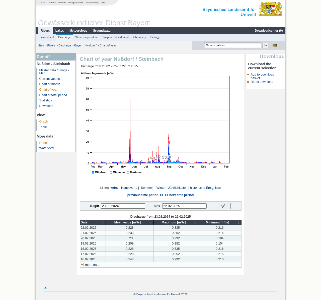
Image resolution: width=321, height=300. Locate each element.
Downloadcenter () (269, 30)
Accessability (92, 2)
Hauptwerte (129, 188)
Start (42, 2)
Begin (94, 206)
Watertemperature (86, 37)
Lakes (59, 30)
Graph (43, 121)
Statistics (45, 100)
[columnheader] (93, 222)
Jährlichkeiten (178, 188)
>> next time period (179, 195)
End (157, 206)
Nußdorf (91, 45)
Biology (155, 37)
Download (46, 106)
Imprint (62, 2)
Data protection (75, 2)
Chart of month (49, 84)
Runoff (44, 143)
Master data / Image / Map (54, 72)
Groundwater (102, 30)
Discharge (64, 37)
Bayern (78, 45)
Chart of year (48, 89)
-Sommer (146, 188)
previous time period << (145, 195)
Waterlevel (47, 37)
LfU (103, 2)
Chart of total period (53, 95)
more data (92, 265)
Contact (51, 2)
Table (43, 127)
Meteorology (78, 30)
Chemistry (139, 37)
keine (114, 188)
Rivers (45, 30)
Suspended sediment (115, 37)
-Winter (160, 188)
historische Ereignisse (205, 188)
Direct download (262, 82)
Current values (49, 79)
